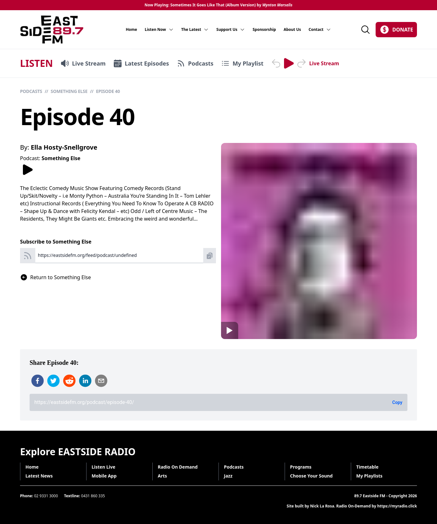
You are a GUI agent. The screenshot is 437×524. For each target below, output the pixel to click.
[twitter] (53, 380)
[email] (101, 380)
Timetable (367, 467)
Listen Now (159, 29)
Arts (162, 476)
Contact (320, 29)
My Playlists (369, 476)
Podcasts (31, 91)
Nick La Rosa (322, 506)
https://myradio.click (397, 506)
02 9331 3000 (46, 496)
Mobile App (104, 476)
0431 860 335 (93, 496)
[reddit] (69, 380)
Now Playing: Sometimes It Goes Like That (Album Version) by (218, 5)
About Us (292, 29)
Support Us (230, 29)
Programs (300, 467)
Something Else (69, 91)
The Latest (195, 29)
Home (131, 29)
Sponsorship (264, 29)
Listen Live (103, 467)
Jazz (228, 476)
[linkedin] (85, 380)
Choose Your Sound (311, 476)
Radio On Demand (178, 467)
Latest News (39, 476)
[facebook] (37, 380)
